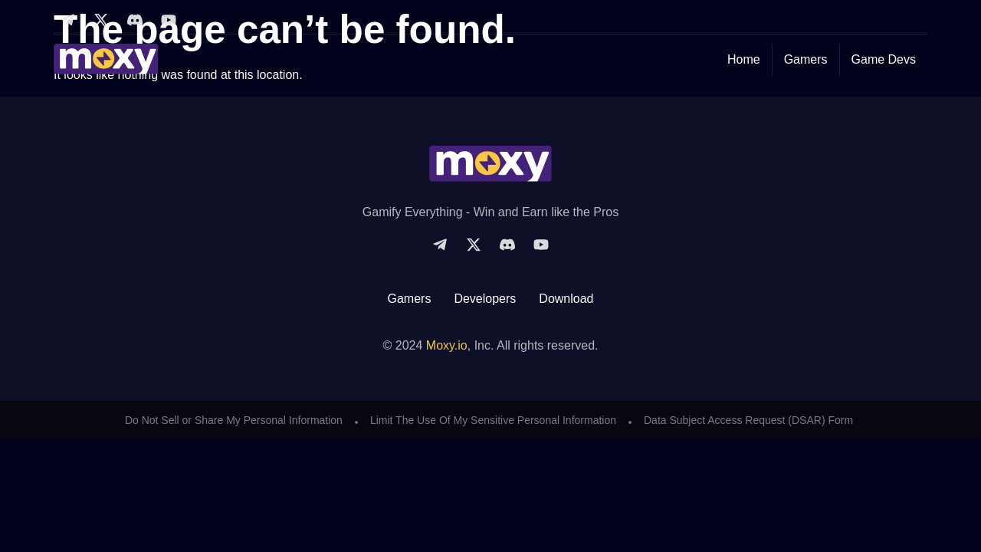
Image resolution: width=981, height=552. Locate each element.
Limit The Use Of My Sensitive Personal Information (493, 420)
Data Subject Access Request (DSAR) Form (748, 420)
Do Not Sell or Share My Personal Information (234, 420)
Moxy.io (447, 345)
